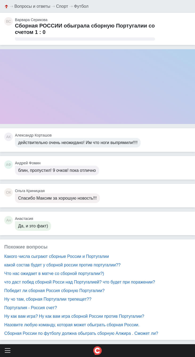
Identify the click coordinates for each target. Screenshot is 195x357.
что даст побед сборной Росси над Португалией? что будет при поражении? (79, 282)
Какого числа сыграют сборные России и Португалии (56, 256)
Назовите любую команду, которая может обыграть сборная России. (71, 325)
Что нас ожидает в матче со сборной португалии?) (54, 273)
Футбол (81, 6)
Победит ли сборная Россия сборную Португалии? (54, 290)
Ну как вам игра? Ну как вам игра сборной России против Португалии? (74, 316)
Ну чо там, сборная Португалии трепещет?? (47, 299)
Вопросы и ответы (32, 6)
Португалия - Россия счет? (30, 307)
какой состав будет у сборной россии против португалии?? (62, 265)
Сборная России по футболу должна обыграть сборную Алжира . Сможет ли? (81, 333)
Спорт (62, 6)
